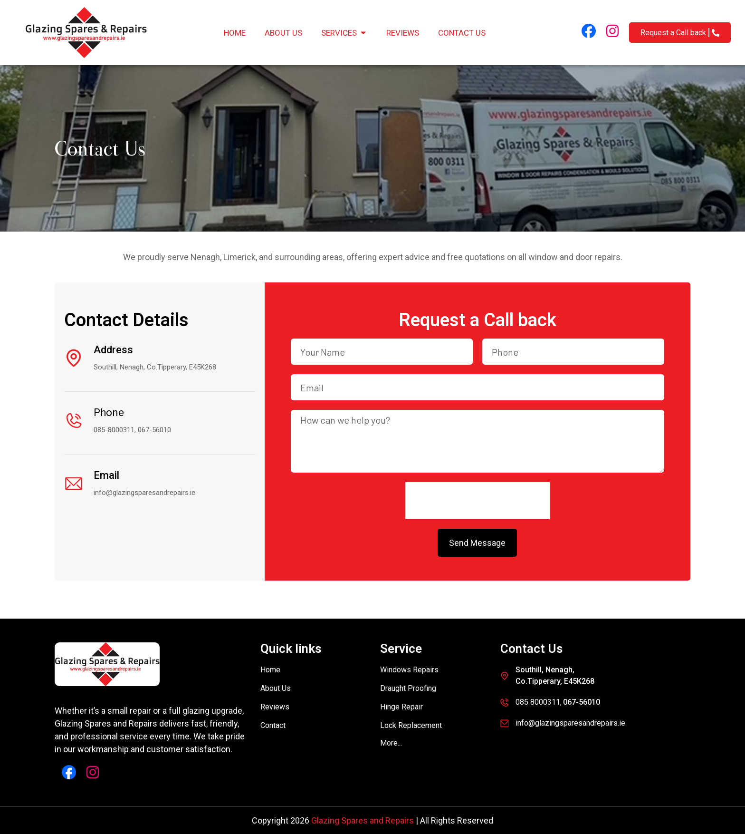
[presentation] (477, 500)
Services (344, 32)
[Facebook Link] (589, 31)
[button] (391, 742)
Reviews (402, 33)
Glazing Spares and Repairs (362, 820)
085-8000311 (114, 430)
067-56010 (154, 430)
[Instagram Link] (612, 31)
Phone (109, 412)
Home (235, 33)
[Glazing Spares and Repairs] (86, 32)
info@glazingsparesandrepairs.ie (144, 492)
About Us (283, 33)
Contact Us (462, 33)
